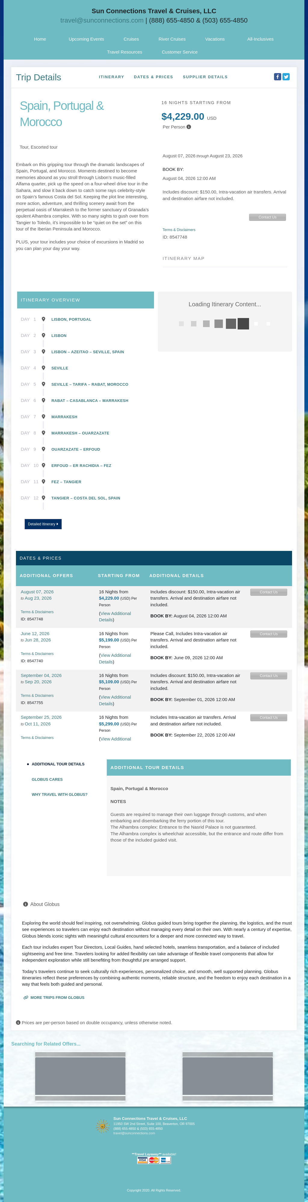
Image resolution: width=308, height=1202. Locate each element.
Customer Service (180, 51)
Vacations (215, 39)
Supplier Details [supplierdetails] (205, 77)
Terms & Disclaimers (179, 230)
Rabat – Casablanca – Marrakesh (89, 400)
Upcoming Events (86, 39)
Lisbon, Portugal (71, 319)
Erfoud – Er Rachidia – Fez (81, 465)
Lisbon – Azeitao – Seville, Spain (87, 352)
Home (40, 39)
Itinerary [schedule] (111, 77)
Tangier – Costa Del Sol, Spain (85, 498)
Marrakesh (64, 417)
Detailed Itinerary (43, 524)
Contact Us (267, 217)
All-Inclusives (260, 39)
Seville (59, 368)
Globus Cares (47, 779)
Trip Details (38, 77)
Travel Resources (124, 51)
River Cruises (172, 39)
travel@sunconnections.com (102, 20)
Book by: (161, 615)
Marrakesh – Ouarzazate (80, 433)
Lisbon (58, 335)
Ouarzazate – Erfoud (75, 449)
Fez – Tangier (66, 482)
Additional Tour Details (58, 764)
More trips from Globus (54, 997)
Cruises (131, 39)
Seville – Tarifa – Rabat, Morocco (89, 384)
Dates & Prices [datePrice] (153, 77)
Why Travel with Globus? (60, 794)
